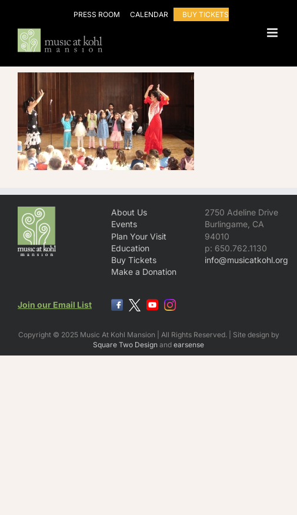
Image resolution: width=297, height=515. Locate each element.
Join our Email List (55, 305)
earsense (188, 344)
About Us (129, 212)
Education (130, 248)
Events (124, 224)
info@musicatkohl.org (246, 260)
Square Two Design (125, 344)
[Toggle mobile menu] (273, 32)
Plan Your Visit (138, 236)
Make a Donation (143, 272)
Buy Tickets (133, 260)
